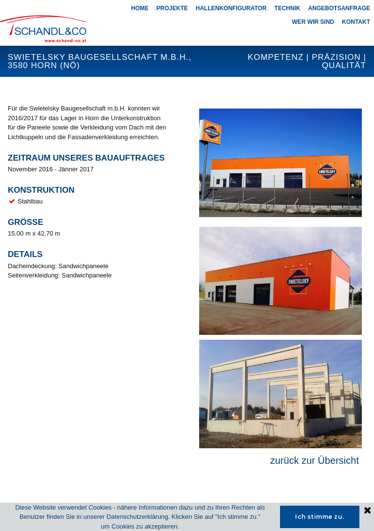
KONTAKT (356, 21)
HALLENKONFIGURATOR (231, 8)
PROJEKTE (172, 8)
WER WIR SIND (313, 21)
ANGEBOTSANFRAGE (339, 8)
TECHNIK (287, 8)
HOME (140, 8)
